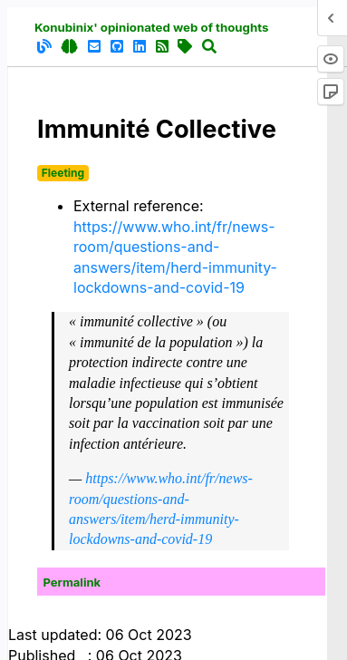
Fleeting (63, 173)
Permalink (72, 582)
